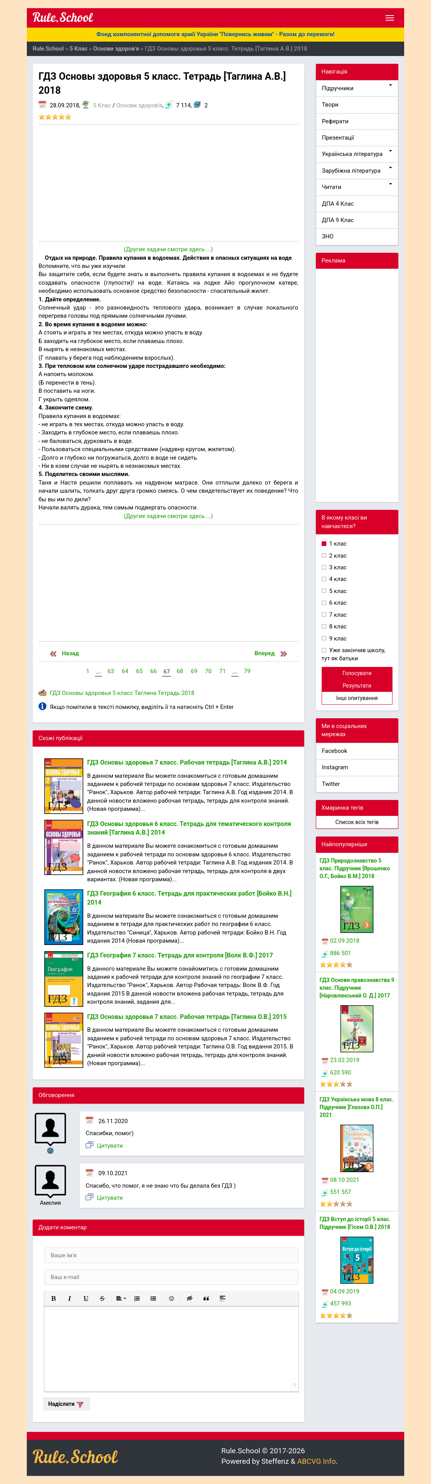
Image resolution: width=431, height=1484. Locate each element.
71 (222, 671)
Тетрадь (169, 693)
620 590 (336, 1072)
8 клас (337, 626)
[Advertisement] (168, 182)
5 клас (337, 591)
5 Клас (102, 105)
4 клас (337, 579)
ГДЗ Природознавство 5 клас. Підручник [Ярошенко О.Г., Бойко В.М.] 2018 (355, 868)
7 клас (337, 614)
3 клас (337, 567)
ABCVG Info (316, 1461)
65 (139, 671)
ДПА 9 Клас (338, 220)
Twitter (331, 784)
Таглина (145, 693)
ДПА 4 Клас (338, 203)
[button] (53, 1298)
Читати (357, 187)
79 (247, 671)
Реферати (335, 121)
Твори (330, 104)
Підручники (357, 88)
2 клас (337, 555)
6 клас (337, 602)
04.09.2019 (340, 1291)
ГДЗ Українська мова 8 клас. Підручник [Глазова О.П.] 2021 (357, 1107)
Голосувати (356, 673)
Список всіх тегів (357, 822)
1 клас (337, 543)
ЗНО (328, 236)
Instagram (335, 767)
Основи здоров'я (139, 105)
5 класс (122, 693)
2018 (187, 693)
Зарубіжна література (357, 170)
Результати (357, 685)
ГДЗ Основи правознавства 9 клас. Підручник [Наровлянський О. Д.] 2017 (357, 988)
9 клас (337, 638)
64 (125, 671)
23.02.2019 (340, 1060)
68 (180, 671)
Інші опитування (357, 698)
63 (110, 671)
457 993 (336, 1303)
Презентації (338, 137)
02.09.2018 (340, 940)
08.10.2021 (340, 1179)
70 (208, 671)
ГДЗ (55, 693)
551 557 (336, 1191)
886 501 (336, 953)
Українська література (357, 154)
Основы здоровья (86, 693)
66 (153, 671)
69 (194, 671)
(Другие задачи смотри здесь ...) (168, 249)
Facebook (334, 750)
